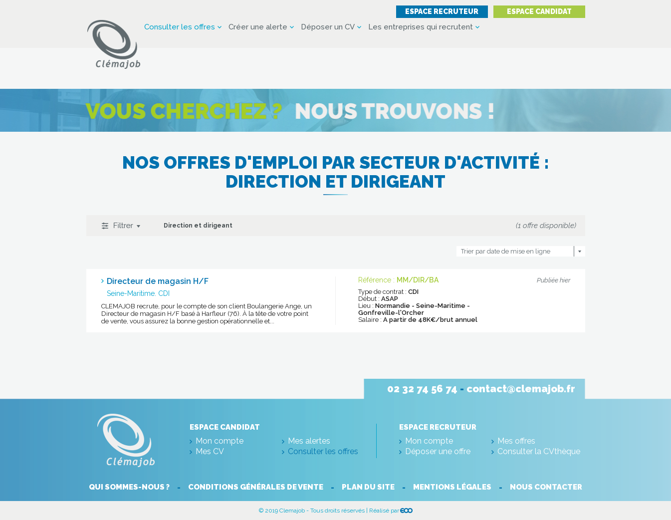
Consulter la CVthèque (538, 451)
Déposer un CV (328, 27)
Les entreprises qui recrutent (420, 27)
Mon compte (219, 441)
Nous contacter (546, 487)
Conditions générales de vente (255, 487)
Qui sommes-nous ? (129, 487)
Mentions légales (452, 487)
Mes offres (516, 441)
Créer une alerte (257, 27)
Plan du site (368, 487)
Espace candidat (539, 11)
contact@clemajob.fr (520, 389)
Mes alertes (309, 441)
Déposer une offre (437, 451)
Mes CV (210, 451)
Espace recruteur (441, 11)
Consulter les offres (179, 27)
